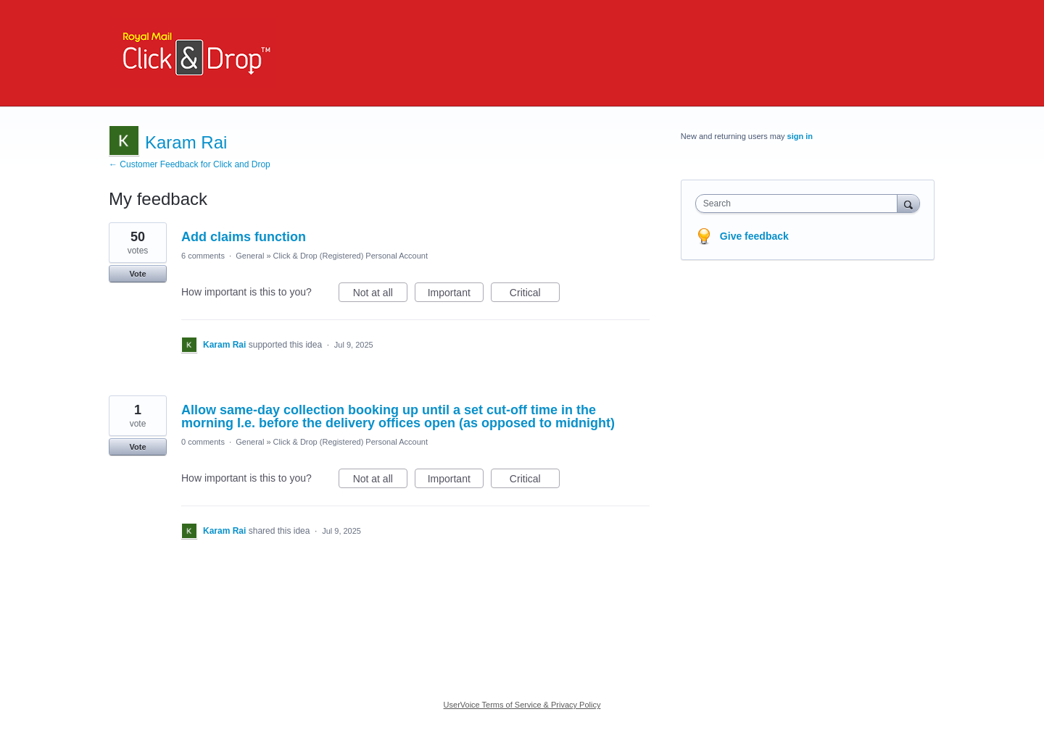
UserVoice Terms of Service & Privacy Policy (522, 704)
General (250, 255)
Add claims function (243, 237)
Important (456, 295)
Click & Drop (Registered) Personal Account (350, 255)
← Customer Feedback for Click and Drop (189, 164)
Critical (535, 295)
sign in (800, 136)
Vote (137, 273)
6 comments (203, 255)
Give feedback (754, 236)
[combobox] (800, 203)
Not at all (380, 295)
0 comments (203, 441)
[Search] (908, 203)
